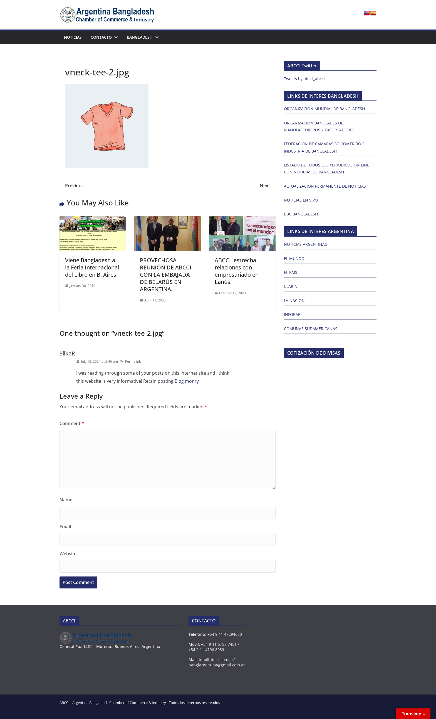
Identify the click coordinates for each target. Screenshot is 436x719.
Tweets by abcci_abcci (304, 78)
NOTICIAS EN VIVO (301, 200)
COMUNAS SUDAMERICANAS (310, 328)
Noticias (73, 37)
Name (66, 500)
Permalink (130, 361)
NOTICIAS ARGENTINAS (305, 244)
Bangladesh (140, 37)
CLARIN (291, 286)
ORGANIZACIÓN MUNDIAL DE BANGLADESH (324, 108)
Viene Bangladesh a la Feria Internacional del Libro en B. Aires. (92, 267)
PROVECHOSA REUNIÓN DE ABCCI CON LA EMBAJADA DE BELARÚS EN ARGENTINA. (165, 274)
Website (68, 554)
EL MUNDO (294, 258)
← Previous (72, 186)
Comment (72, 423)
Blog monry (187, 381)
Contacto (101, 37)
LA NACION (294, 300)
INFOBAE (292, 314)
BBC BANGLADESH (301, 214)
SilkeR (67, 353)
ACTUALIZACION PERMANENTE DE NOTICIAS (325, 186)
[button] (115, 37)
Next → (268, 186)
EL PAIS (290, 272)
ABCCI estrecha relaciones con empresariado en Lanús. (237, 271)
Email (65, 527)
